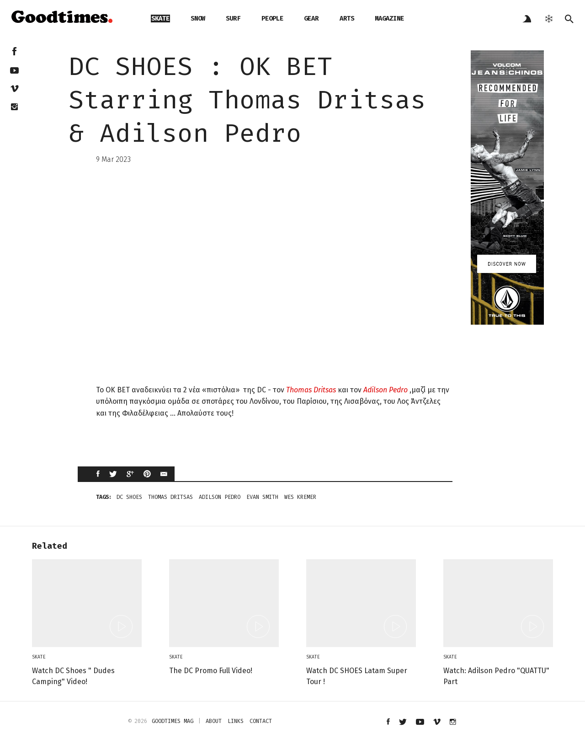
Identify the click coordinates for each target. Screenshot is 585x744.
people (272, 18)
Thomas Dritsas (311, 389)
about (214, 721)
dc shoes (129, 497)
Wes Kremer (300, 497)
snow (198, 18)
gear (311, 18)
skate (160, 18)
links (236, 721)
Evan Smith (262, 497)
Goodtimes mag (172, 721)
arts (347, 18)
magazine (389, 18)
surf (233, 18)
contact (261, 721)
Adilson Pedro (385, 389)
